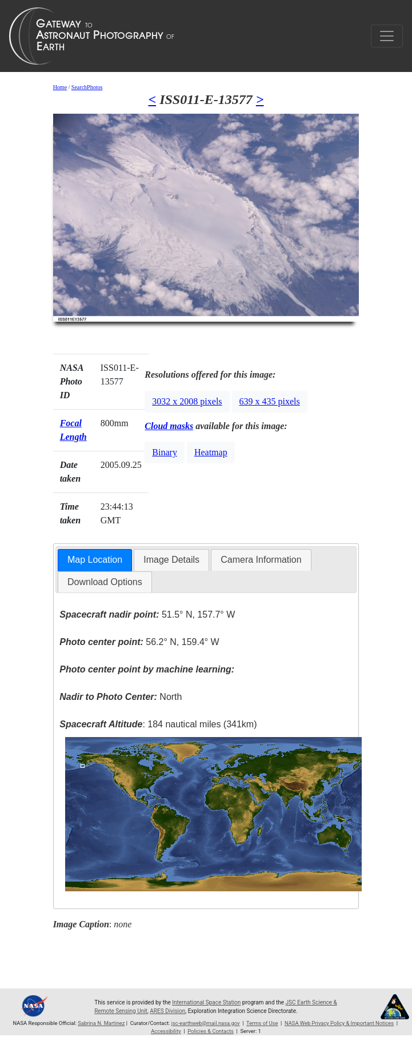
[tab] (95, 560)
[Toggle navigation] (387, 36)
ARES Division (167, 1011)
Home (60, 87)
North (120, 697)
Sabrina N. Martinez (101, 1023)
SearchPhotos (86, 87)
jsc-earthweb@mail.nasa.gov (205, 1023)
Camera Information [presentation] (261, 559)
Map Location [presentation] (94, 559)
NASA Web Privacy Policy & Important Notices (339, 1023)
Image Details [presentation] (171, 559)
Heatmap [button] (210, 452)
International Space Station (206, 1002)
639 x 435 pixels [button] (269, 401)
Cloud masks (169, 426)
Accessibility (166, 1031)
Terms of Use (262, 1023)
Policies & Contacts (210, 1031)
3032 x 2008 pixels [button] (187, 401)
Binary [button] (164, 452)
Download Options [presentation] (104, 582)
